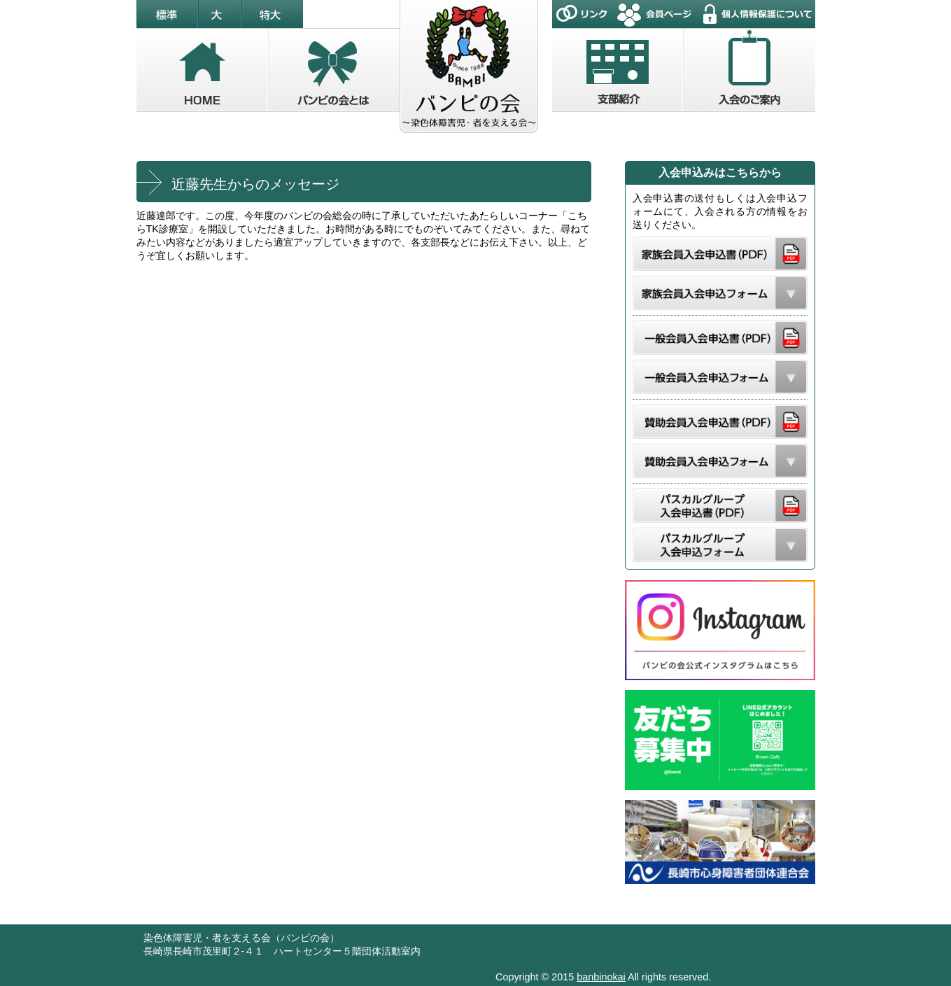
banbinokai (601, 977)
